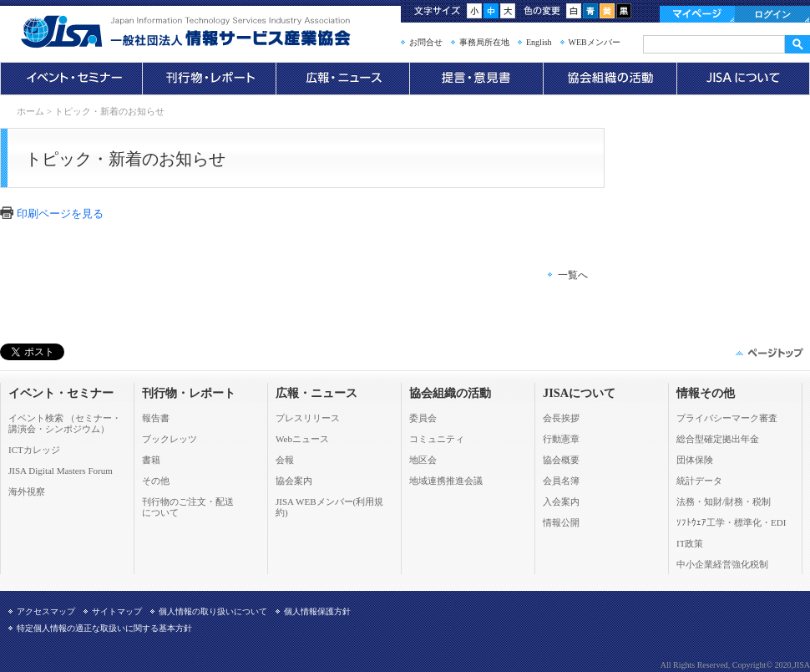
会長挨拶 (561, 418)
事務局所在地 (484, 42)
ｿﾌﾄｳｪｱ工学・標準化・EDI (731, 522)
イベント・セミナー (71, 78)
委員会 (423, 418)
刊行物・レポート (209, 78)
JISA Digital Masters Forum (60, 471)
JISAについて (743, 78)
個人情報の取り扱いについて (213, 611)
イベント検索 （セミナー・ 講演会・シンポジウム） (64, 423)
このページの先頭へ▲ (768, 353)
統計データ (699, 481)
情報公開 (561, 522)
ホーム (30, 111)
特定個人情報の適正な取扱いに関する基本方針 (104, 628)
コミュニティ (436, 439)
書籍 (151, 460)
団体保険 (694, 460)
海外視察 (26, 491)
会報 (285, 460)
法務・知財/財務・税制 (723, 501)
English (539, 42)
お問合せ (426, 42)
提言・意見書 (476, 78)
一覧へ (573, 275)
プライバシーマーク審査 (726, 418)
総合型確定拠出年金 (717, 439)
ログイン (772, 14)
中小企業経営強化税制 (722, 564)
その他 (156, 481)
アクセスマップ (46, 611)
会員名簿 (561, 481)
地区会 (423, 460)
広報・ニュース (342, 78)
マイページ (697, 14)
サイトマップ (117, 611)
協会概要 (561, 460)
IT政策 (689, 543)
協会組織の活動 (609, 78)
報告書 (156, 418)
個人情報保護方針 (317, 611)
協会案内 (294, 481)
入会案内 (561, 501)
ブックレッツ (169, 439)
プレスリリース (308, 418)
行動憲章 (561, 439)
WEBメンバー (594, 42)
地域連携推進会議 (446, 481)
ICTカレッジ (34, 450)
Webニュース (302, 439)
